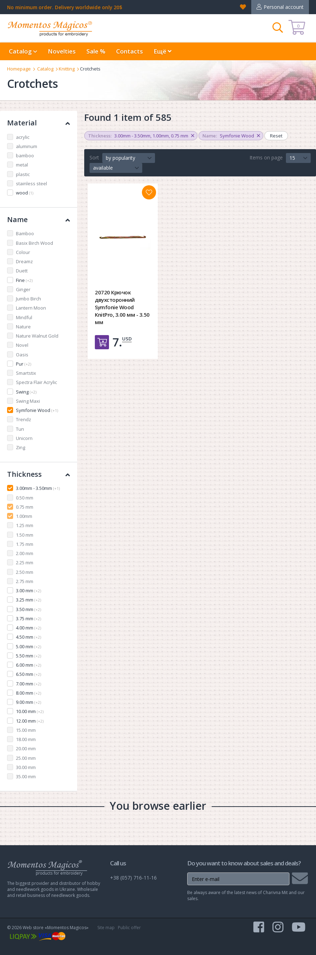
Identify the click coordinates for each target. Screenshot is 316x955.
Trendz (23, 419)
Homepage (19, 69)
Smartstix (26, 373)
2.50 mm (24, 572)
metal (22, 165)
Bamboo (25, 233)
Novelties (62, 51)
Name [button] (38, 219)
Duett (22, 270)
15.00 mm (26, 730)
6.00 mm (28, 665)
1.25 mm (24, 525)
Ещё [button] (163, 51)
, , (141, 135)
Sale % (95, 51)
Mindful (24, 317)
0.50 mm (24, 498)
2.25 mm (24, 562)
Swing (26, 392)
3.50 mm (28, 609)
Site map (106, 928)
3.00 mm (28, 590)
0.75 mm (24, 507)
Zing (20, 447)
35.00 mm (26, 776)
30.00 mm (26, 767)
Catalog (45, 69)
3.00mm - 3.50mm (38, 488)
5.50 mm (28, 655)
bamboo (25, 155)
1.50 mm (24, 535)
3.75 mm (28, 618)
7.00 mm (28, 683)
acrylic (22, 137)
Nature (23, 326)
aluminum (26, 146)
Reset (276, 135)
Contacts (129, 51)
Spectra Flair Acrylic (36, 382)
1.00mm (24, 516)
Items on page (266, 157)
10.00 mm (30, 711)
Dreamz (24, 261)
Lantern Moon (31, 308)
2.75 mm (24, 581)
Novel (22, 345)
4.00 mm (28, 628)
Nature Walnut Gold (37, 336)
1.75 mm (24, 544)
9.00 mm (28, 702)
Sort (94, 157)
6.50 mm (28, 674)
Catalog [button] (23, 51)
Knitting (67, 69)
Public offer (129, 928)
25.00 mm (26, 758)
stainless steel (31, 183)
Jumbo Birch (28, 298)
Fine (24, 280)
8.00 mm (28, 693)
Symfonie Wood (37, 410)
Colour (23, 252)
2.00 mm (24, 553)
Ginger (23, 289)
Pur (23, 364)
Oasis (22, 354)
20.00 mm (26, 748)
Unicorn (24, 438)
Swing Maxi (28, 401)
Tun (20, 429)
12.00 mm (30, 721)
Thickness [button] (38, 474)
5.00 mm (28, 646)
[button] (128, 158)
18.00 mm (26, 739)
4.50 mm (28, 637)
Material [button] (38, 123)
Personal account (284, 7)
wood (24, 193)
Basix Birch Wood (34, 243)
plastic (23, 174)
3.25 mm (28, 600)
